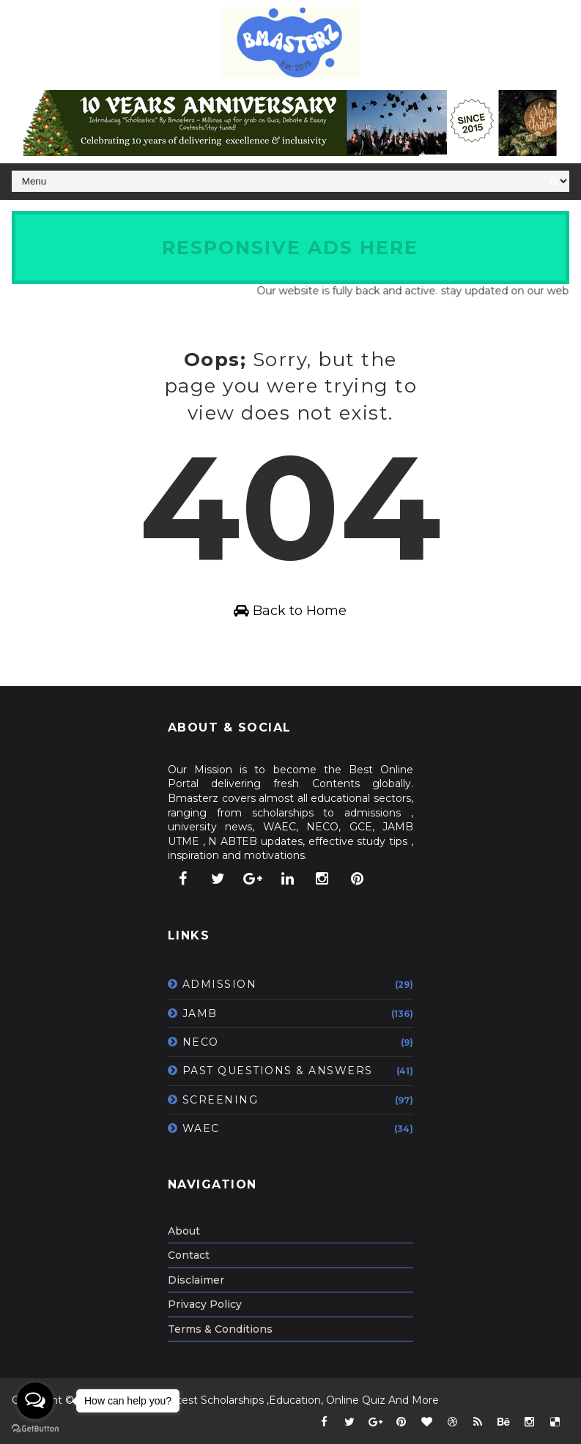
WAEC (201, 1128)
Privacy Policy (205, 1304)
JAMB (200, 1013)
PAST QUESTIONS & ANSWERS (277, 1070)
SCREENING (220, 1099)
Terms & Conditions (220, 1329)
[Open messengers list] (35, 1400)
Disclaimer (196, 1280)
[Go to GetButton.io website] (35, 1429)
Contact (189, 1255)
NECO (200, 1042)
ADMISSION (219, 984)
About (184, 1231)
